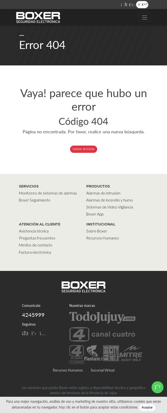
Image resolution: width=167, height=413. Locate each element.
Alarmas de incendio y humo (109, 200)
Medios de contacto (35, 245)
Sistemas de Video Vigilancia (109, 207)
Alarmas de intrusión (103, 193)
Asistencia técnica (34, 231)
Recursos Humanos (102, 238)
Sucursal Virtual (102, 370)
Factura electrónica (35, 252)
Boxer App (94, 214)
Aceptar (147, 407)
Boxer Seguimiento (34, 200)
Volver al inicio (83, 149)
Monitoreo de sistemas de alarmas (48, 193)
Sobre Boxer (96, 231)
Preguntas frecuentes (37, 238)
